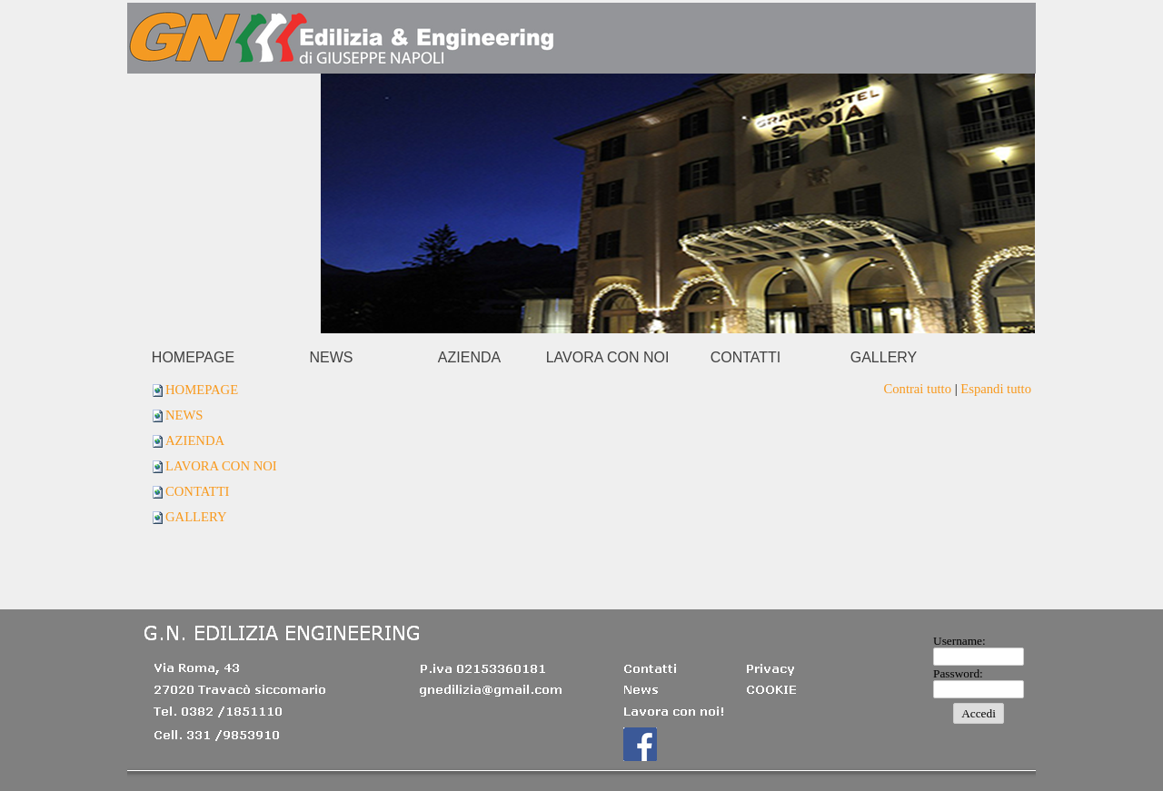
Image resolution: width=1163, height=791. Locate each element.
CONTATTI (197, 491)
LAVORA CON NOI (221, 466)
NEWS (184, 415)
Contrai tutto (917, 388)
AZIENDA (194, 440)
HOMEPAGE (201, 389)
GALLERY (196, 516)
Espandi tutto (995, 388)
